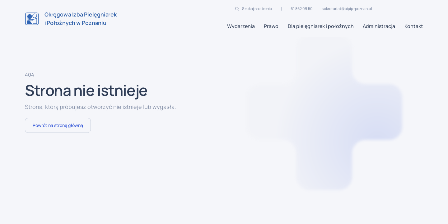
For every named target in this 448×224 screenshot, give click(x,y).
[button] (241, 26)
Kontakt (413, 26)
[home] (71, 19)
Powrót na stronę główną (58, 125)
